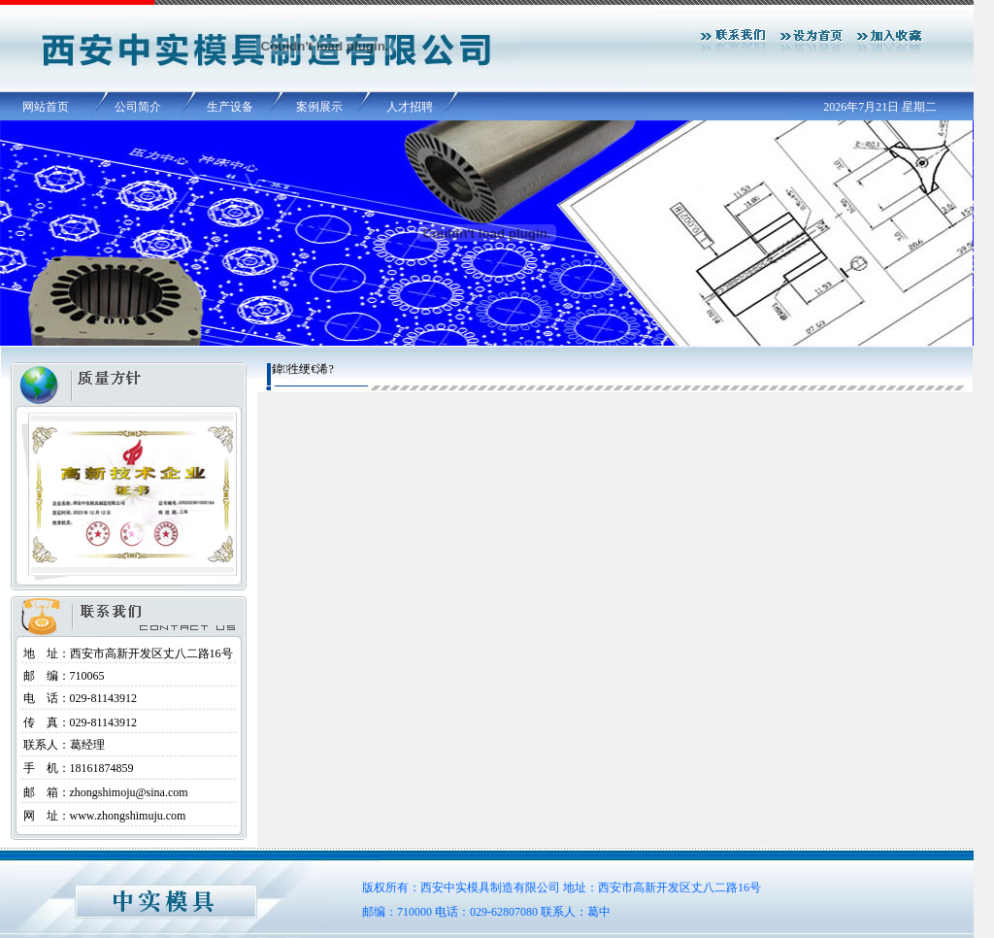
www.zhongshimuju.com (128, 815)
